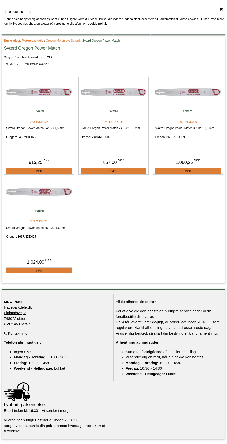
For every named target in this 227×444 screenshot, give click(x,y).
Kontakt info (15, 333)
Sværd (39, 111)
